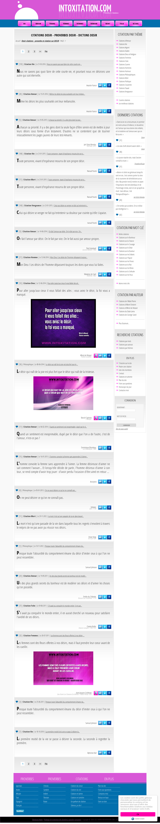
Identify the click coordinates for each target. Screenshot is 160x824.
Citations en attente (125, 376)
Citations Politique (125, 81)
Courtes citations (124, 100)
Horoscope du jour (125, 386)
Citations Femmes (125, 57)
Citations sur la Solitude (127, 271)
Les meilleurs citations (126, 103)
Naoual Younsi (92, 171)
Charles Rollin (91, 626)
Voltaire (93, 507)
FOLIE (122, 23)
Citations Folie (123, 61)
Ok (138, 814)
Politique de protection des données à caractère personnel (62, 819)
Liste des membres (125, 370)
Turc (17, 797)
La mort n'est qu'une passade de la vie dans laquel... (66, 516)
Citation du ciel (76, 789)
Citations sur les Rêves (126, 268)
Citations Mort (123, 78)
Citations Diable (124, 50)
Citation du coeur (77, 785)
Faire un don (102, 801)
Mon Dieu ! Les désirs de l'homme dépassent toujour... (68, 257)
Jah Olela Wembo (90, 144)
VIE (24, 23)
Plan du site (123, 380)
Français (19, 805)
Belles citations (124, 234)
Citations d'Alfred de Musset (128, 308)
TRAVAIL (52, 23)
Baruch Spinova (86, 417)
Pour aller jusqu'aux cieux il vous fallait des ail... (63, 283)
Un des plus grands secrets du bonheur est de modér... (67, 575)
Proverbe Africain (140, 163)
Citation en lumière (77, 797)
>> (40, 51)
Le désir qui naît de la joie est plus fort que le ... (62, 364)
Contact (121, 373)
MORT (107, 23)
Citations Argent (124, 47)
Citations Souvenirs (125, 84)
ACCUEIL (136, 23)
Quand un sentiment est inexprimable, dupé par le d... (68, 426)
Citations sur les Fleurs (126, 261)
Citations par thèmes (126, 348)
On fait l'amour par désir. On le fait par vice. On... (65, 231)
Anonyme (93, 481)
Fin (46, 51)
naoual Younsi (92, 222)
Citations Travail (124, 88)
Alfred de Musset (86, 355)
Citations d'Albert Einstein (127, 304)
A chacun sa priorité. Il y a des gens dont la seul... (65, 120)
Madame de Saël (90, 274)
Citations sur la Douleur (127, 251)
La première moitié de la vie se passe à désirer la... (63, 731)
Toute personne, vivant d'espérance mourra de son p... (65, 153)
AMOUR (38, 23)
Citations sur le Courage (127, 244)
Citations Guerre (124, 64)
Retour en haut (103, 797)
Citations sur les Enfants (126, 254)
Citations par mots (125, 341)
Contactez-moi (124, 390)
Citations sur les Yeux (126, 274)
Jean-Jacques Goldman (84, 692)
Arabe (18, 789)
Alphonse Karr (92, 752)
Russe (45, 801)
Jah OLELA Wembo (139, 197)
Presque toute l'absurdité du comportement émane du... (64, 546)
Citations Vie (123, 44)
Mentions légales (37, 819)
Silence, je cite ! (76, 805)
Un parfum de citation (78, 801)
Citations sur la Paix (125, 264)
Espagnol (19, 801)
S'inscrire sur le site (125, 363)
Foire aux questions (125, 383)
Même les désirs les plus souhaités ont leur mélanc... (67, 94)
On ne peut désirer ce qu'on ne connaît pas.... (60, 490)
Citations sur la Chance (126, 241)
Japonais (19, 785)
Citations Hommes (125, 67)
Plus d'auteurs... (124, 323)
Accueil (17, 40)
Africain (18, 793)
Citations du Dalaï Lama (127, 311)
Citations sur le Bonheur (127, 237)
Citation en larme (77, 793)
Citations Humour (125, 71)
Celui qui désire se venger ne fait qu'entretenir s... (71, 205)
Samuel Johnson (91, 567)
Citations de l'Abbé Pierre (127, 301)
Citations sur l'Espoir (125, 257)
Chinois (45, 785)
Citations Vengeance (126, 91)
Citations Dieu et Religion (127, 54)
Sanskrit (46, 789)
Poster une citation (125, 366)
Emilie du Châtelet (89, 596)
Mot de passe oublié (122, 429)
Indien (45, 793)
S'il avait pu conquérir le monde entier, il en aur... (65, 605)
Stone (143, 137)
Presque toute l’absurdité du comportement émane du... (65, 701)
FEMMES (66, 23)
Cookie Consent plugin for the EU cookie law (137, 818)
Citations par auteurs (126, 344)
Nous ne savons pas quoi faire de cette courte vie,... (64, 64)
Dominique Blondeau (88, 447)
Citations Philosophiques (127, 74)
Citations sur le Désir (125, 247)
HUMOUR (94, 23)
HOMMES (80, 23)
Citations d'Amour (125, 40)
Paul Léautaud (91, 248)
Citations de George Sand (127, 314)
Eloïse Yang (92, 537)
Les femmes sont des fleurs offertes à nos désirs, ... (67, 635)
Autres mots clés (124, 283)
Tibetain (46, 797)
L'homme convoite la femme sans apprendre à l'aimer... (68, 456)
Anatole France (92, 85)
